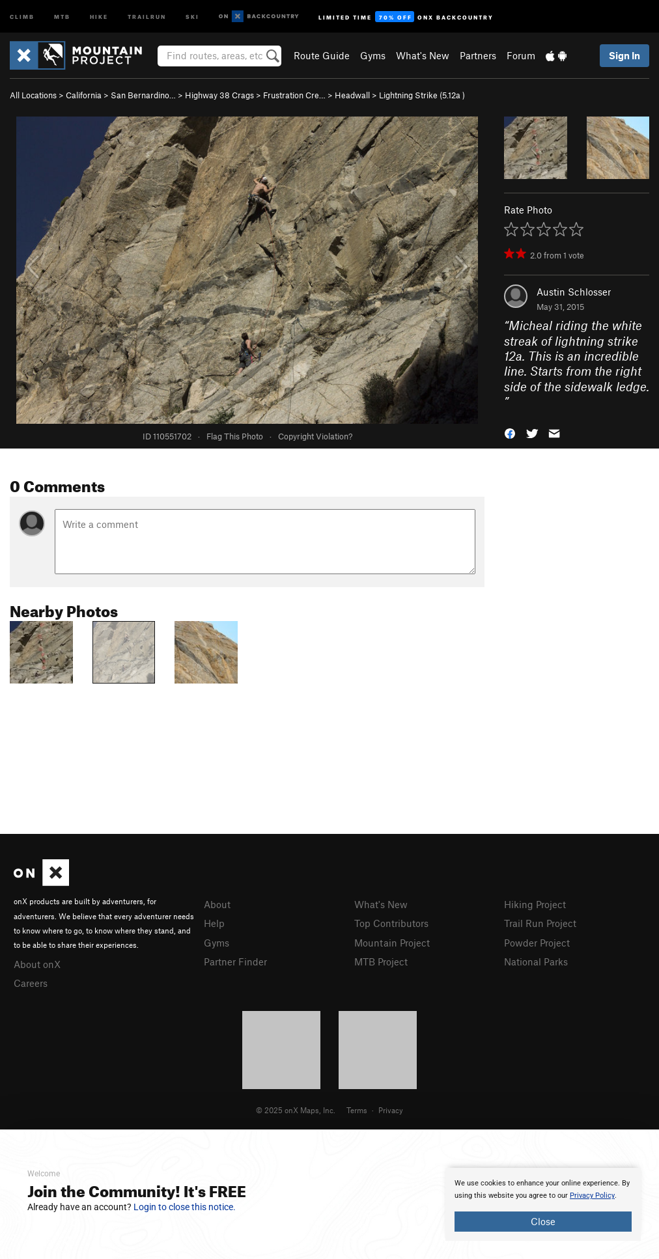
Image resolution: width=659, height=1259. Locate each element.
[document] (543, 1204)
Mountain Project (392, 942)
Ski (192, 16)
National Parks (536, 961)
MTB (62, 16)
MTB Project (381, 961)
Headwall (352, 95)
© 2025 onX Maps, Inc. (295, 1109)
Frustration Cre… (294, 95)
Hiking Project (535, 904)
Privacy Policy (592, 1195)
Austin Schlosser (574, 291)
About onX (37, 964)
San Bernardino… (143, 95)
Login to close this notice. (184, 1207)
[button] (510, 431)
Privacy (390, 1109)
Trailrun (147, 16)
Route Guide (322, 55)
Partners (478, 55)
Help (214, 923)
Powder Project (537, 942)
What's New (422, 55)
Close (543, 1221)
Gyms (373, 55)
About (217, 904)
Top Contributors (391, 923)
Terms (356, 1109)
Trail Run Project (540, 923)
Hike (99, 16)
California (84, 95)
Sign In (624, 55)
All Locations (33, 95)
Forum (521, 55)
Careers (31, 983)
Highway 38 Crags (219, 95)
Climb (22, 16)
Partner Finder (235, 961)
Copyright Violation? (315, 436)
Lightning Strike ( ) (422, 95)
